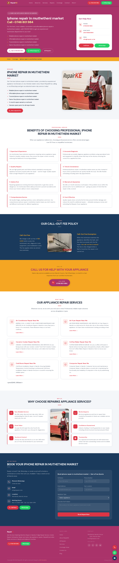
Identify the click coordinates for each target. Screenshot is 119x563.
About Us (37, 3)
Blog (61, 553)
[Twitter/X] (92, 545)
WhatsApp (102, 45)
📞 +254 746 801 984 (94, 536)
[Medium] (100, 545)
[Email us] (114, 558)
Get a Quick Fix (15, 110)
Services (45, 3)
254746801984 (88, 32)
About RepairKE (64, 538)
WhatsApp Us (33, 51)
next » (21, 383)
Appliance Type (62, 494)
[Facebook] (89, 545)
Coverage (59, 3)
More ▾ (74, 3)
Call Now (86, 45)
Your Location (88, 486)
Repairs (52, 3)
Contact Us (63, 550)
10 (18, 383)
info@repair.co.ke (89, 39)
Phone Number (88, 478)
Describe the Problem (64, 501)
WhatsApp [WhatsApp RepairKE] (107, 3)
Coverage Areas (64, 547)
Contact (67, 3)
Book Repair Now (83, 514)
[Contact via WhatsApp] (114, 553)
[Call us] (114, 547)
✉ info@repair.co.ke (93, 538)
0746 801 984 (87, 26)
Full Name (60, 478)
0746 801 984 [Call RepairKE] (94, 3)
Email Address (62, 486)
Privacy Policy (108, 560)
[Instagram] (96, 545)
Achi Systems (43, 560)
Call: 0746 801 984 (16, 51)
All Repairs (47, 51)
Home (31, 3)
